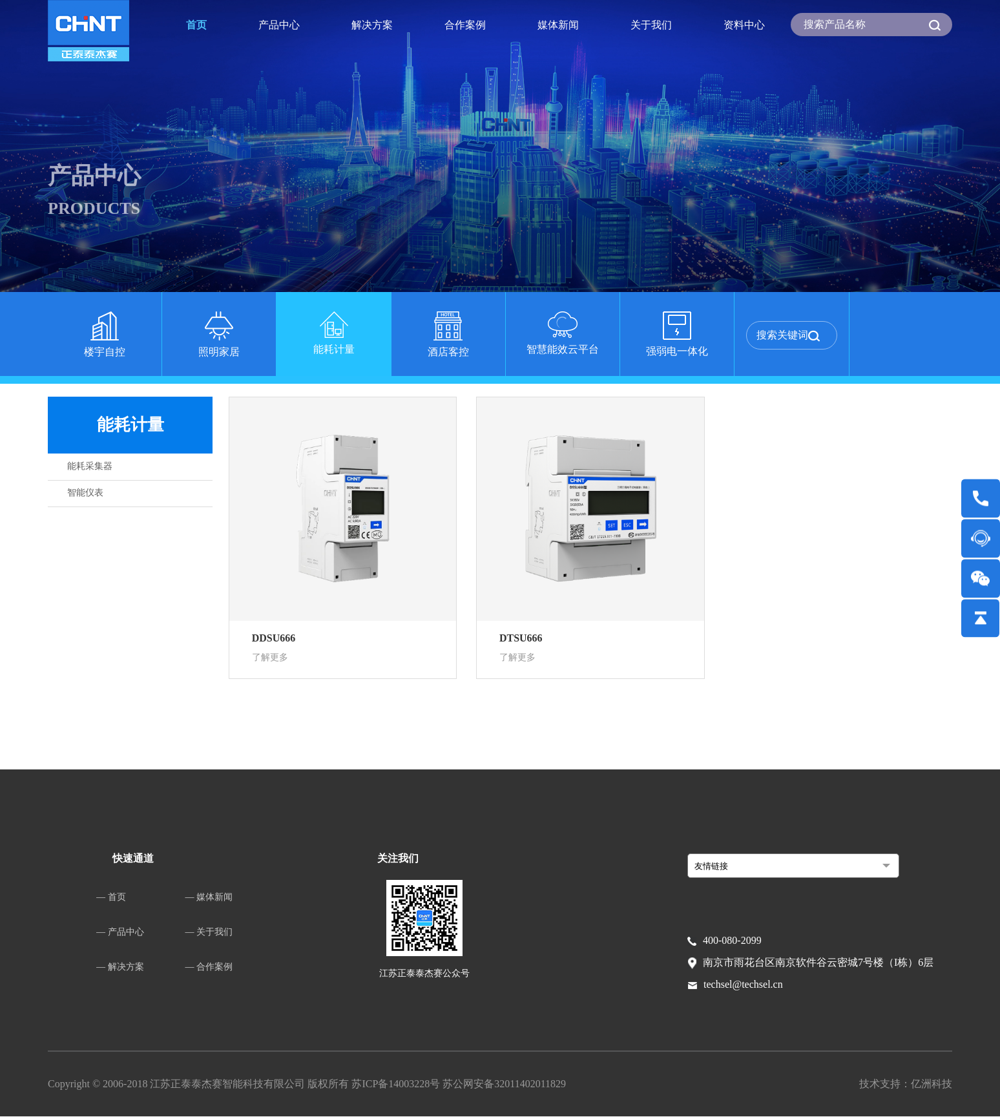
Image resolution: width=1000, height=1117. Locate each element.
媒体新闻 (558, 24)
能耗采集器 (89, 466)
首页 (196, 24)
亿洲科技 (931, 1084)
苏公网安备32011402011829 (504, 1084)
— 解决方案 (120, 967)
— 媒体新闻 (209, 898)
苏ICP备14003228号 (397, 1084)
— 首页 (111, 898)
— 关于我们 (209, 932)
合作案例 (465, 24)
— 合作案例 (209, 967)
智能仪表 (85, 492)
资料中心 (744, 24)
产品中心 (279, 24)
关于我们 (651, 24)
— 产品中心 (120, 932)
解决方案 (372, 24)
